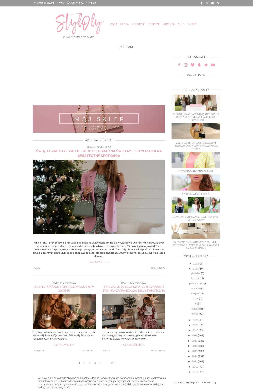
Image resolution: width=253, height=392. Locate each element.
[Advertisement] (99, 77)
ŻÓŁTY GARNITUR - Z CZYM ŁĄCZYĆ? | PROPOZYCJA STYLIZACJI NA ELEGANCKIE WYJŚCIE (196, 146)
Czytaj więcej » (99, 262)
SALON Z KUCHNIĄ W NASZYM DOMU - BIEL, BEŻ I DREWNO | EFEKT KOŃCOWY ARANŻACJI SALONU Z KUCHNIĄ (195, 245)
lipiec (196, 298)
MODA (113, 24)
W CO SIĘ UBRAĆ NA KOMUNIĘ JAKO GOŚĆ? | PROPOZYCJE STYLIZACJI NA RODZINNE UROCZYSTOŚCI (196, 117)
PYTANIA (91, 3)
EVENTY (192, 24)
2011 (195, 371)
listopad (196, 278)
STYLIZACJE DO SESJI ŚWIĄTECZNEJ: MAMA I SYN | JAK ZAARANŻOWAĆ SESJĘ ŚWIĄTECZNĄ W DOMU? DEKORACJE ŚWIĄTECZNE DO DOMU (133, 290)
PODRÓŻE (154, 24)
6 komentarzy (158, 351)
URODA (124, 24)
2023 (196, 263)
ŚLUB (181, 24)
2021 (195, 319)
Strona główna (44, 3)
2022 (195, 268)
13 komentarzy (157, 268)
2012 (195, 366)
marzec (196, 313)
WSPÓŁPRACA (75, 3)
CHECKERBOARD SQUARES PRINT (195, 171)
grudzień (196, 273)
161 (113, 363)
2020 (195, 324)
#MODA (37, 268)
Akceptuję (209, 382)
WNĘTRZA (169, 24)
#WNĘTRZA (39, 351)
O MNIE (61, 3)
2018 (195, 335)
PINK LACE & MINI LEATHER (196, 194)
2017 (195, 340)
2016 (195, 345)
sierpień (196, 293)
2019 (195, 330)
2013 (195, 361)
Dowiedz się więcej (186, 382)
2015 (195, 350)
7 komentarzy (88, 351)
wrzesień (196, 288)
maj (196, 303)
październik (196, 283)
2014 (195, 356)
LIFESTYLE (138, 24)
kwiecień (196, 308)
